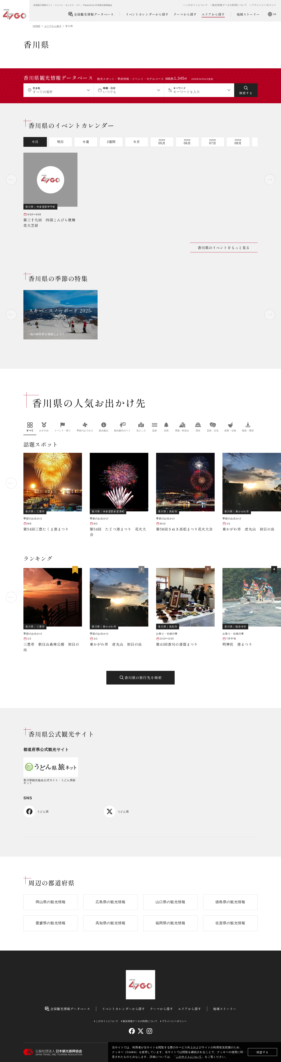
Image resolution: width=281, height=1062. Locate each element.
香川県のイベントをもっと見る (224, 247)
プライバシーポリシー (264, 5)
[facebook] (131, 1031)
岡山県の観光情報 (51, 902)
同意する (262, 1052)
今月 (136, 141)
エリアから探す (213, 14)
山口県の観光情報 (170, 902)
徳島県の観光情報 (230, 902)
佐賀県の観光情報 (230, 923)
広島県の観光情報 (110, 902)
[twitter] (140, 1031)
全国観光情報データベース (91, 14)
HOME (36, 26)
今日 (35, 141)
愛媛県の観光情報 (51, 923)
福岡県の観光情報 (170, 923)
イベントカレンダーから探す (147, 14)
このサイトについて (189, 1056)
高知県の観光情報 (110, 923)
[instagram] (149, 1031)
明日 (60, 141)
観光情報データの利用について (229, 5)
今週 (86, 141)
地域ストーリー (248, 14)
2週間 (111, 141)
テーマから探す (185, 14)
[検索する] (246, 90)
